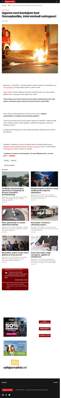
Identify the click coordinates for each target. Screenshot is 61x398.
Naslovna (4, 5)
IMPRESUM (4, 382)
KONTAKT (56, 382)
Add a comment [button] (10, 165)
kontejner (6, 160)
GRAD (9, 5)
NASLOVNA (7, 10)
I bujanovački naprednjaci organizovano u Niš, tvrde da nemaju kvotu (17, 286)
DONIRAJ (12, 156)
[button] (3, 1)
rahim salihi (13, 160)
